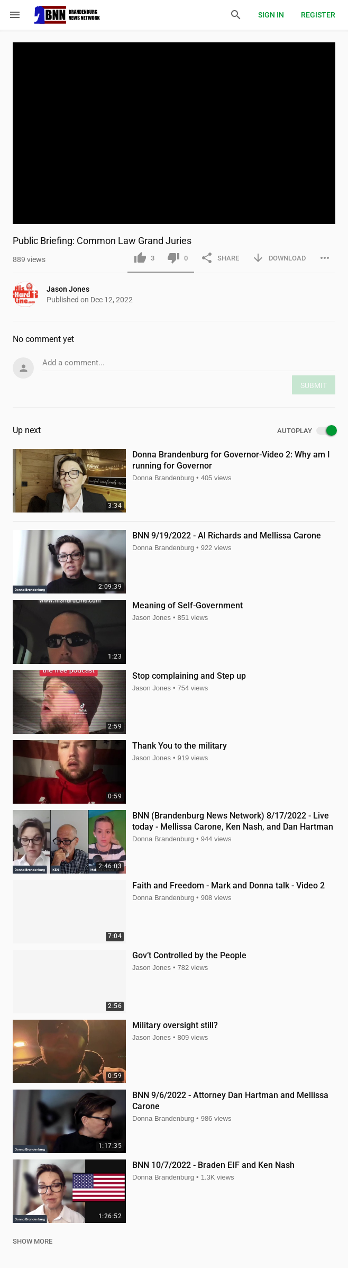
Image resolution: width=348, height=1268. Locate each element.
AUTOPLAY (306, 431)
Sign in (271, 15)
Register (318, 15)
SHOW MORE (32, 1241)
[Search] (235, 14)
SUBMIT (313, 385)
